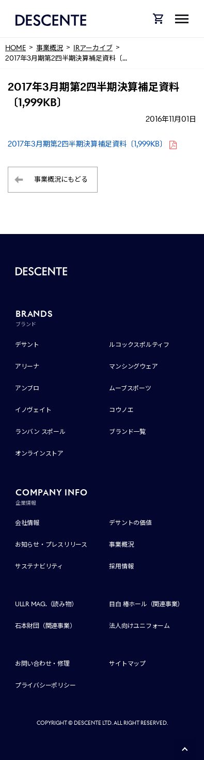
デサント (27, 344)
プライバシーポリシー (45, 685)
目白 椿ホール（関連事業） (146, 604)
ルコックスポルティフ (139, 344)
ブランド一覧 (127, 431)
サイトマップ (127, 663)
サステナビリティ (39, 566)
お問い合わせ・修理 (42, 663)
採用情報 (121, 566)
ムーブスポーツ (130, 388)
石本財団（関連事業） (45, 626)
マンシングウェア (133, 366)
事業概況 (121, 544)
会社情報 (27, 523)
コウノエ (121, 410)
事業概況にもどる (61, 179)
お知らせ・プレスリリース (51, 544)
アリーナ (27, 366)
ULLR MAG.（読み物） (46, 604)
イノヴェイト (33, 410)
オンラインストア (39, 453)
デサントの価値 (130, 523)
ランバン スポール (40, 431)
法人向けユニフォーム (139, 626)
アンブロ (27, 388)
